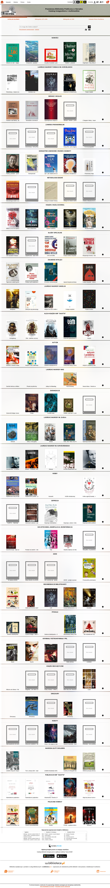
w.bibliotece (46, 866)
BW (78, 2)
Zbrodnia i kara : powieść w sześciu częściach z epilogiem (35, 839)
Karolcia (67, 835)
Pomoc (22, 2)
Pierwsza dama (48, 838)
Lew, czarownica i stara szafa (50, 836)
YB (81, 2)
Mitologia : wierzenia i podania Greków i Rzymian (33, 834)
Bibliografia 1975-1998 (41, 19)
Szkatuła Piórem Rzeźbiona (96, 19)
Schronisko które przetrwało (71, 838)
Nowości (8, 2)
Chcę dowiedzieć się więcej (47, 886)
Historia (15, 2)
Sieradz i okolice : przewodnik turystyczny (32, 835)
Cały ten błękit (69, 839)
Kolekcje (37, 29)
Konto (29, 2)
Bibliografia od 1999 (68, 19)
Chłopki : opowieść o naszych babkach (52, 834)
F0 (94, 2)
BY (85, 2)
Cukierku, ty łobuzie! (49, 839)
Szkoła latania (47, 835)
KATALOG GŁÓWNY (14, 19)
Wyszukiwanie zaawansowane (26, 29)
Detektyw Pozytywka (70, 834)
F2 (101, 2)
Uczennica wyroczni (70, 836)
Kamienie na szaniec (28, 836)
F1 (97, 2)
